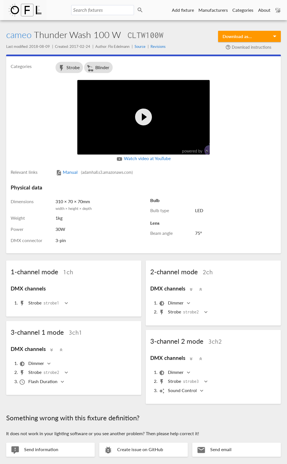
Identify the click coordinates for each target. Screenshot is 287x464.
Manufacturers (213, 10)
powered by (198, 149)
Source (140, 46)
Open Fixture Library (25, 10)
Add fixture (183, 10)
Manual (94, 172)
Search (141, 10)
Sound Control (178, 391)
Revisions (158, 46)
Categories (242, 10)
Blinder (98, 68)
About (264, 10)
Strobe (69, 68)
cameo (19, 34)
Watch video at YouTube (143, 159)
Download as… (237, 36)
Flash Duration (38, 382)
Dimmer (171, 303)
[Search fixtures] (102, 10)
